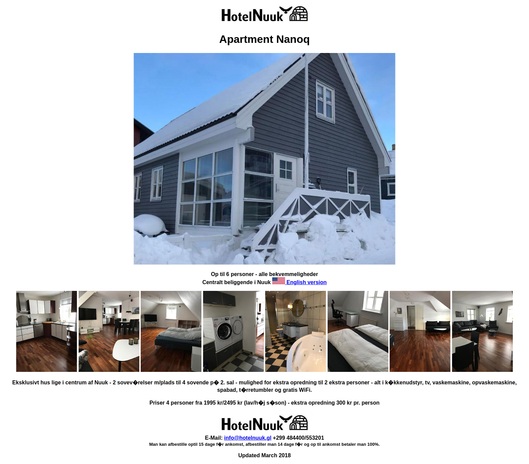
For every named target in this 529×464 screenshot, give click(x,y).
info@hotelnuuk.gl (247, 438)
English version (299, 282)
